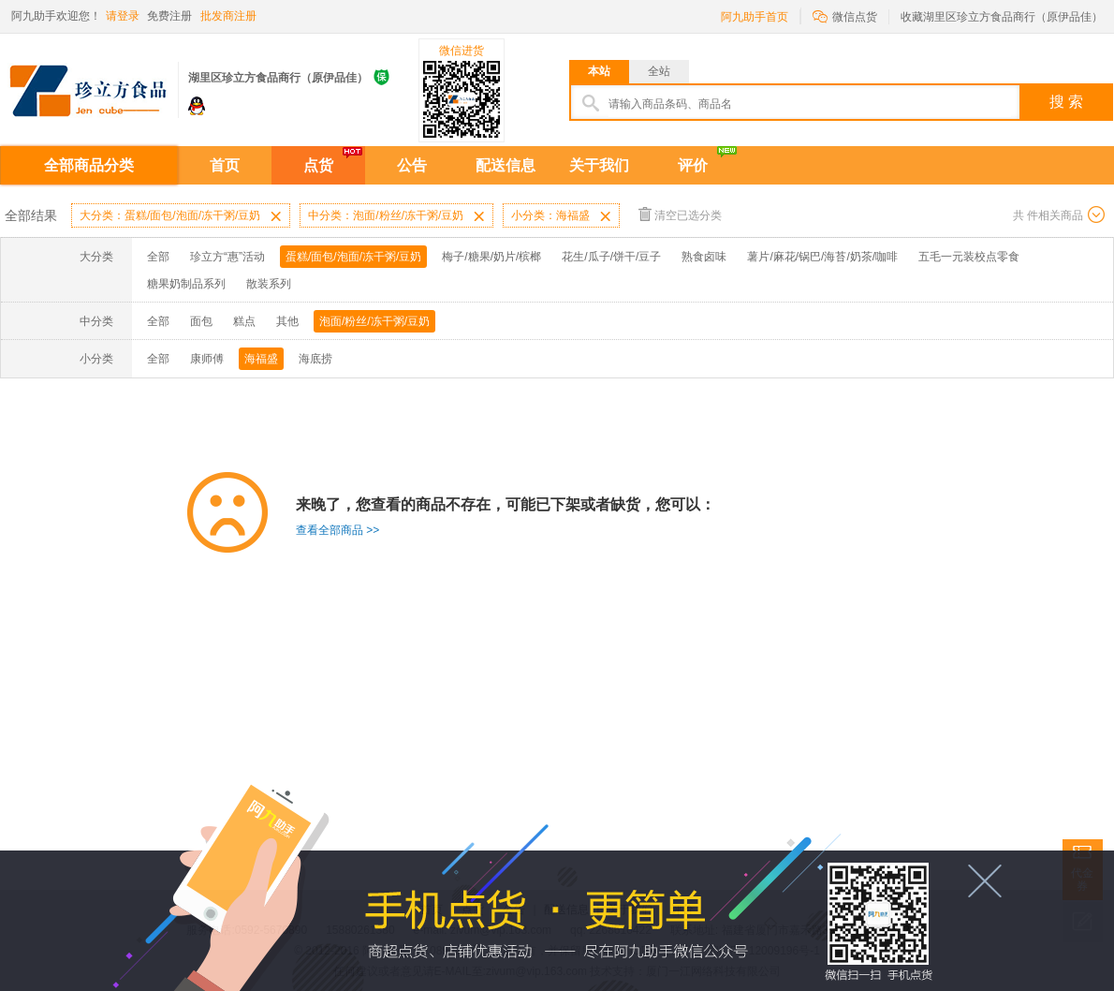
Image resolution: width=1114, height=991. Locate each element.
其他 (287, 321)
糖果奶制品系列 (186, 283)
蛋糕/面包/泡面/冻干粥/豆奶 (353, 256)
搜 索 (1066, 102)
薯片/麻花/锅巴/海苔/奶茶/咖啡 (822, 256)
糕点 (244, 321)
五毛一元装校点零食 (968, 256)
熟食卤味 (704, 256)
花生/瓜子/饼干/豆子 (611, 256)
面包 (201, 321)
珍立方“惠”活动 (227, 256)
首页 (225, 165)
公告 (412, 165)
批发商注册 (228, 15)
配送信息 (505, 165)
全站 (659, 71)
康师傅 (207, 358)
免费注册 (169, 15)
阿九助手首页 (754, 16)
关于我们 (599, 165)
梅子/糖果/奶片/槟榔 (491, 256)
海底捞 (315, 358)
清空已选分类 (680, 214)
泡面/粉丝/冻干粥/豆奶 (374, 321)
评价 (693, 165)
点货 (318, 165)
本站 (599, 71)
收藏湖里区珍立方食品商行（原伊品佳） (1002, 16)
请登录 (122, 15)
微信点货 (845, 15)
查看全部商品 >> (337, 530)
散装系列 (268, 283)
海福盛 (261, 358)
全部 (158, 256)
